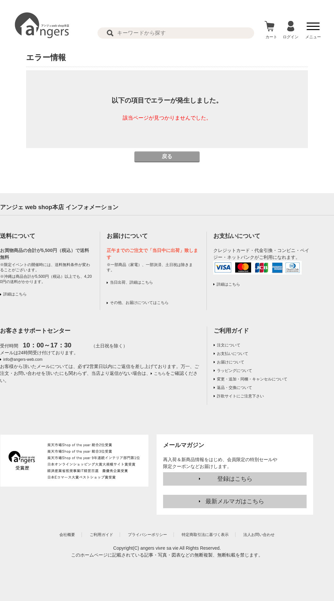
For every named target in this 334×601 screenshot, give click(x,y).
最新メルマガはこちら (234, 501)
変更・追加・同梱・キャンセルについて (252, 379)
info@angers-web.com (22, 359)
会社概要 (67, 534)
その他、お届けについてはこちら (139, 302)
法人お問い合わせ (259, 534)
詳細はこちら (15, 294)
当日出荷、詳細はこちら (131, 282)
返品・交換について (234, 387)
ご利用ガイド (231, 330)
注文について (228, 345)
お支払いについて (232, 353)
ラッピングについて (234, 370)
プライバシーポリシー (147, 534)
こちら (160, 373)
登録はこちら (234, 479)
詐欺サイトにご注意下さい (240, 396)
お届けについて (230, 362)
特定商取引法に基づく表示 (205, 534)
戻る (167, 156)
